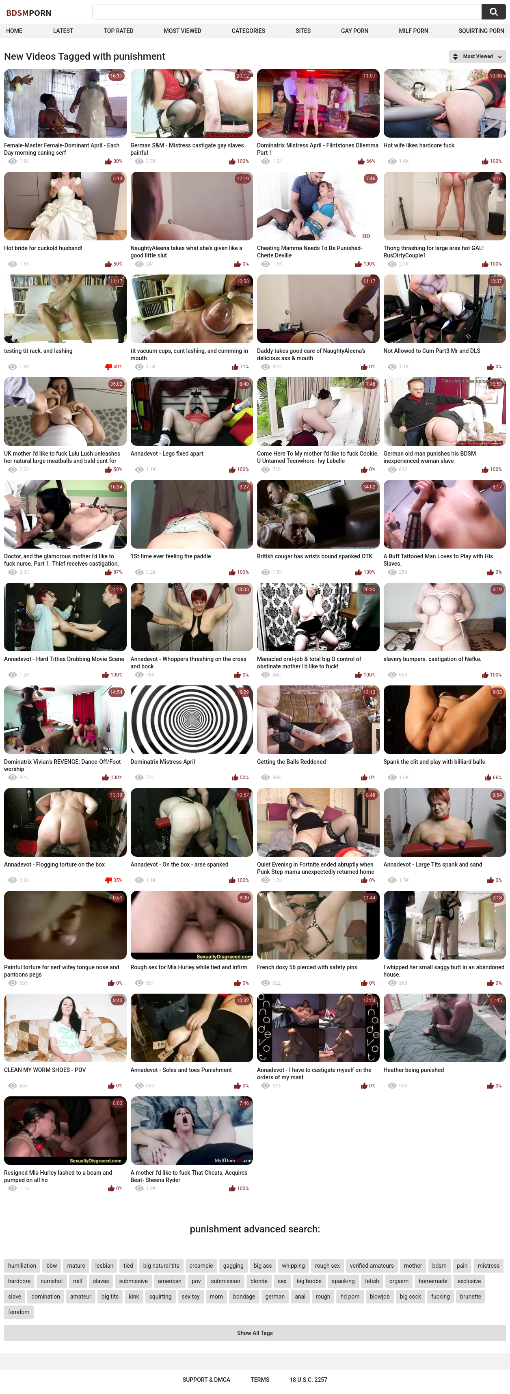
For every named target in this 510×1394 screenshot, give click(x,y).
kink (134, 1296)
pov (196, 1281)
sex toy (191, 1296)
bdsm (439, 1265)
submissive (133, 1281)
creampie (201, 1265)
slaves (101, 1281)
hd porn (349, 1296)
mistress (488, 1265)
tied (128, 1265)
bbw (51, 1265)
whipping (293, 1265)
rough (323, 1296)
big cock (410, 1296)
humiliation (22, 1265)
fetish (372, 1281)
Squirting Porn (481, 31)
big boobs (309, 1281)
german (275, 1296)
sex (282, 1281)
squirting (160, 1296)
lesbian (104, 1265)
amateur (80, 1296)
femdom (19, 1312)
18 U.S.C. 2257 (308, 1380)
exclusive (469, 1281)
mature (76, 1265)
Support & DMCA (206, 1380)
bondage (244, 1296)
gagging (233, 1265)
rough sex (327, 1265)
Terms (260, 1380)
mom (216, 1296)
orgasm (399, 1281)
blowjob (380, 1296)
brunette (470, 1296)
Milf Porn (413, 31)
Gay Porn (354, 31)
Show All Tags (255, 1333)
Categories (248, 31)
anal (300, 1296)
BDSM (29, 12)
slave (14, 1296)
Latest (63, 31)
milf (78, 1281)
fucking (440, 1296)
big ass (263, 1265)
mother (413, 1265)
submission (225, 1281)
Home (14, 31)
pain (462, 1265)
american (170, 1281)
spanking (343, 1281)
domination (45, 1296)
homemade (433, 1281)
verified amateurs (372, 1265)
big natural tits (161, 1265)
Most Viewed (182, 31)
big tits (110, 1296)
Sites (303, 31)
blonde (259, 1281)
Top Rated (118, 31)
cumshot (52, 1281)
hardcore (19, 1281)
